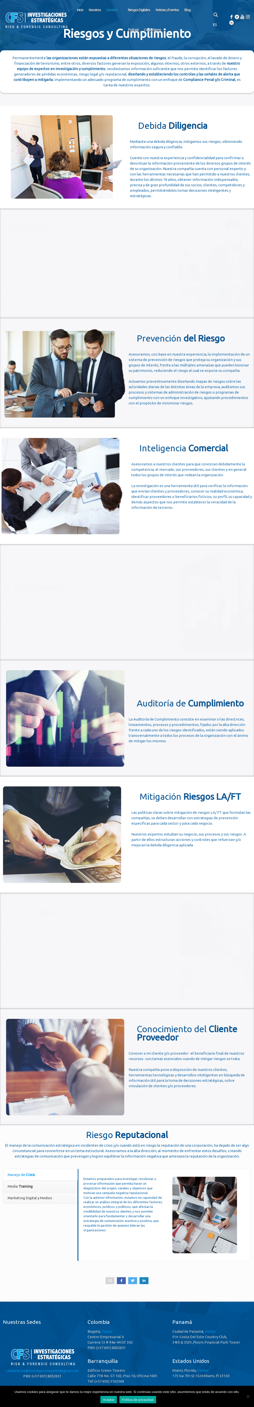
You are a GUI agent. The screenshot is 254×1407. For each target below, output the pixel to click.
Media (20, 1186)
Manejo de (21, 1175)
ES (215, 24)
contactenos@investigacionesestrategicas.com (42, 1371)
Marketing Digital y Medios (30, 1198)
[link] (114, 22)
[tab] (40, 1175)
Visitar (106, 1331)
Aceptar (108, 1400)
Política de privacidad (138, 1400)
